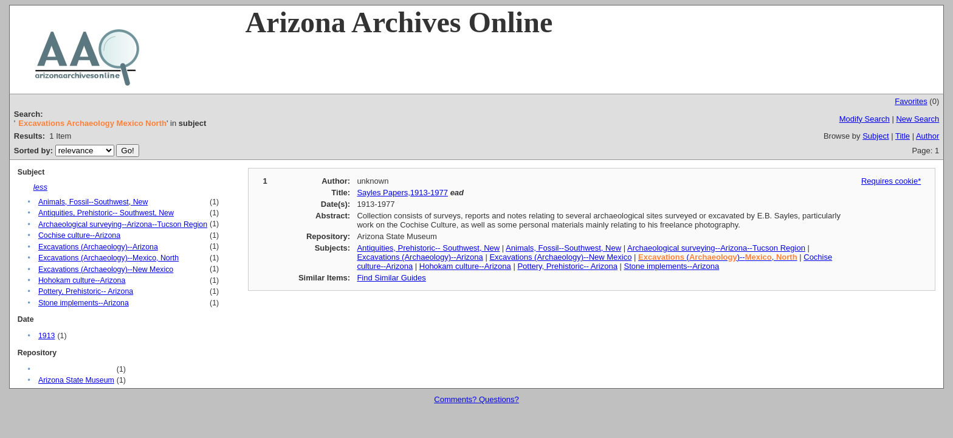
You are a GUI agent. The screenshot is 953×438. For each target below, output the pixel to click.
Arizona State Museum (76, 380)
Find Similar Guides (391, 277)
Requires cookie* (891, 181)
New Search (917, 118)
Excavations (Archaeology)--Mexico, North (108, 258)
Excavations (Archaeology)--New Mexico (105, 269)
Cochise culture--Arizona (79, 235)
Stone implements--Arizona (83, 303)
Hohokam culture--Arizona (81, 280)
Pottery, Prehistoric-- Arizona (85, 291)
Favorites (911, 101)
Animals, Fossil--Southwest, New (93, 202)
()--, (717, 257)
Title (902, 136)
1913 (46, 336)
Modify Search (864, 118)
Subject (875, 136)
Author (927, 136)
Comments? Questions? (476, 399)
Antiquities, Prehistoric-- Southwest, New (106, 213)
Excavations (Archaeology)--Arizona (98, 247)
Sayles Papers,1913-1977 (402, 192)
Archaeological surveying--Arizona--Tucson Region (122, 224)
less (40, 187)
